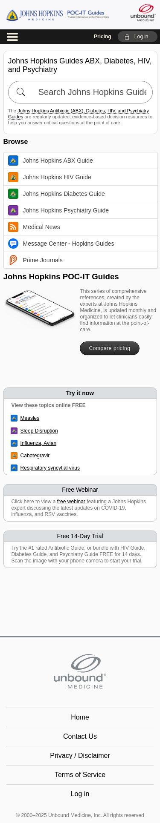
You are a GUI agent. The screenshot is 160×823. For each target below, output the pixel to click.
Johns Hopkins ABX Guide (50, 160)
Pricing (102, 37)
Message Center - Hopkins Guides (61, 243)
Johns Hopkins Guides (58, 14)
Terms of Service (80, 774)
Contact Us (80, 736)
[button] (137, 36)
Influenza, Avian (38, 443)
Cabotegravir (35, 456)
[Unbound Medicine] (143, 12)
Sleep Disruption (39, 431)
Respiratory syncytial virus (50, 468)
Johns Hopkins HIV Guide (49, 177)
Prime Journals (35, 260)
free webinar (72, 502)
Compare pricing (109, 348)
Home (80, 717)
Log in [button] (80, 793)
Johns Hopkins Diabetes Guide (56, 194)
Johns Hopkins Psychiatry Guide (58, 210)
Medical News (34, 227)
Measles (30, 418)
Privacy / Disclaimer (80, 755)
